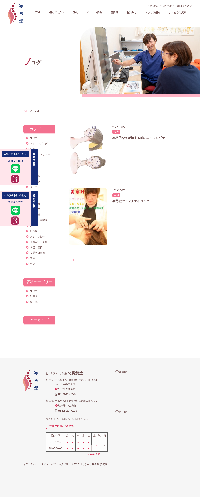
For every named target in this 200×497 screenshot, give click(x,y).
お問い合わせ (30, 464)
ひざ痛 (34, 231)
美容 (32, 258)
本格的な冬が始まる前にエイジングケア (140, 138)
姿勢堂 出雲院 (38, 242)
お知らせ (132, 12)
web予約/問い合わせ (15, 154)
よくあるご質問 (177, 12)
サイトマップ (48, 464)
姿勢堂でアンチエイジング (130, 201)
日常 (32, 149)
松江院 (34, 302)
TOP (37, 12)
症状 (75, 12)
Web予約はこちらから (61, 426)
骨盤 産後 (36, 247)
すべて (34, 138)
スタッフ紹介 (152, 12)
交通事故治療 (37, 252)
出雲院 (34, 296)
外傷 (32, 264)
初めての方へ (56, 12)
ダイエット (36, 187)
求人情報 (64, 464)
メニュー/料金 (94, 12)
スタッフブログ (38, 143)
